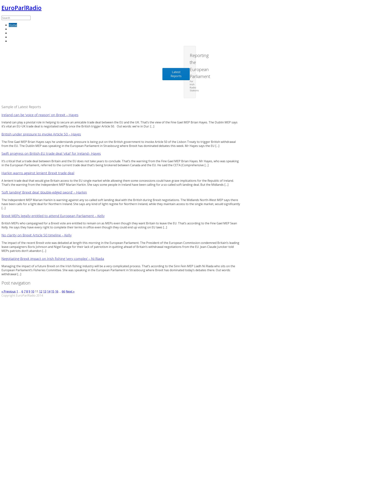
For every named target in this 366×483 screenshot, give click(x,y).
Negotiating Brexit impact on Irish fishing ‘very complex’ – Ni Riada (52, 258)
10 (32, 291)
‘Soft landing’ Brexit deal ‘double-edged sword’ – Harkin (44, 192)
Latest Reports (176, 74)
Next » (70, 291)
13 (44, 291)
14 (48, 291)
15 (52, 291)
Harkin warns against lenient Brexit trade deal (37, 173)
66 (63, 291)
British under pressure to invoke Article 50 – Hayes (41, 134)
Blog (12, 41)
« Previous (8, 291)
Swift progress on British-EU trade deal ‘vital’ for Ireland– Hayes (51, 153)
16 (56, 291)
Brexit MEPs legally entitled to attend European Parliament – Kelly (53, 215)
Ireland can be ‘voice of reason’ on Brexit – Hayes (39, 114)
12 (40, 291)
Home (13, 25)
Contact (14, 37)
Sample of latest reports (25, 29)
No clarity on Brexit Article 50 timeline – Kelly (36, 235)
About (13, 33)
